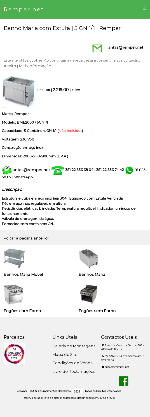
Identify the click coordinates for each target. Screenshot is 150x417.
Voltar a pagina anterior (26, 238)
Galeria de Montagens (74, 346)
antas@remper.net (31, 170)
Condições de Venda (72, 363)
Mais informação (35, 66)
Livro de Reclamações (73, 371)
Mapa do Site (64, 354)
